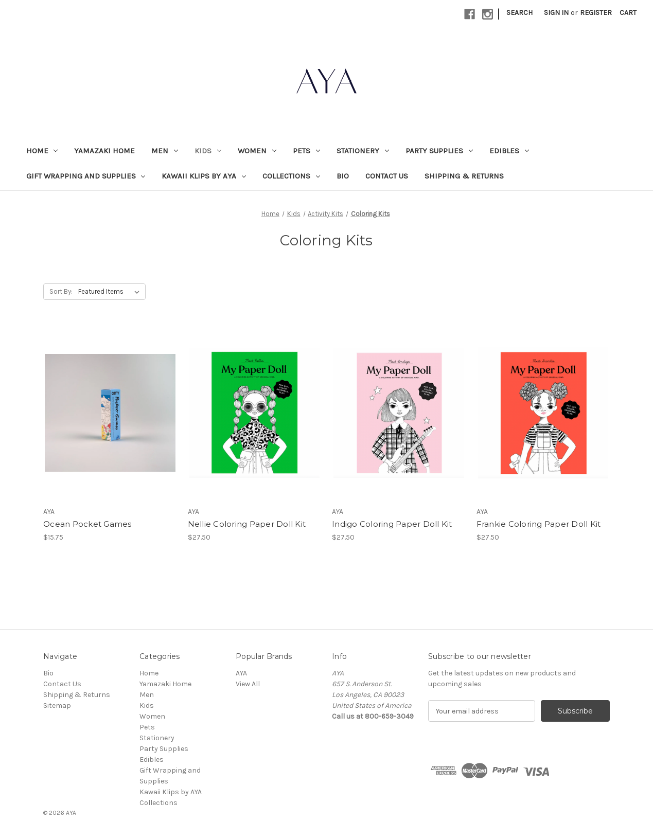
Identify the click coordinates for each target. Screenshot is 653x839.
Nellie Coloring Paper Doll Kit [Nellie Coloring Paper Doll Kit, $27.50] (247, 524)
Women (257, 150)
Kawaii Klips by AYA (204, 176)
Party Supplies (439, 150)
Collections (291, 176)
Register (596, 12)
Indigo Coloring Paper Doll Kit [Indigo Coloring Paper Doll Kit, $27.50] (392, 524)
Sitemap (57, 705)
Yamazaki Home (104, 150)
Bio (343, 176)
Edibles (509, 150)
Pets (306, 150)
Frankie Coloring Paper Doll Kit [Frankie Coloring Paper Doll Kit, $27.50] (538, 524)
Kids (208, 150)
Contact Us (386, 176)
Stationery (363, 150)
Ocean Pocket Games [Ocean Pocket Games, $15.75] (87, 524)
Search (519, 12)
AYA (241, 673)
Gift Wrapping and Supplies (86, 176)
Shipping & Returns (464, 176)
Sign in (556, 12)
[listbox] (111, 291)
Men (164, 150)
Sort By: (61, 291)
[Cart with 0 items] (628, 12)
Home (42, 150)
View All (248, 684)
